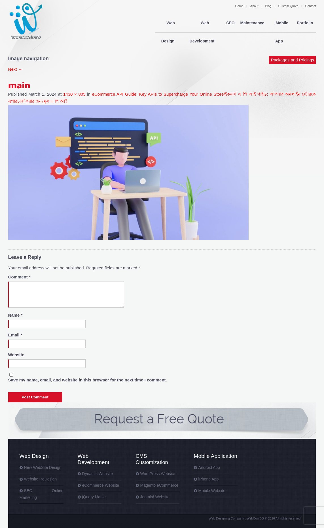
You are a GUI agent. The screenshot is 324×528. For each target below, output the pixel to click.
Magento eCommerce (159, 485)
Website (16, 354)
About (254, 6)
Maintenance (252, 23)
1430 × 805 (74, 94)
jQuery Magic (93, 497)
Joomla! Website (155, 497)
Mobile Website (211, 490)
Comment (19, 276)
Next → (15, 69)
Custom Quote (288, 6)
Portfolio (305, 23)
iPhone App (208, 479)
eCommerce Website (100, 485)
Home (239, 6)
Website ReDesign (40, 479)
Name (15, 315)
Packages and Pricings (292, 41)
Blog (268, 6)
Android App (209, 467)
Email (15, 334)
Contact (310, 6)
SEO (230, 23)
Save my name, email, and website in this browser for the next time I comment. (87, 379)
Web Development (203, 23)
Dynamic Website (97, 473)
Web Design (169, 23)
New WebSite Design (43, 467)
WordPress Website (157, 473)
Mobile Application (215, 456)
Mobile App (280, 23)
